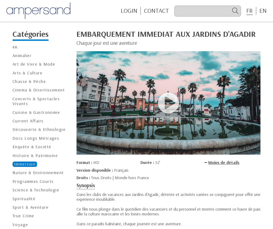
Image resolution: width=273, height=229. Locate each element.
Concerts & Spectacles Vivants (36, 101)
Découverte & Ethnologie (39, 129)
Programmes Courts (33, 181)
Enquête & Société (32, 146)
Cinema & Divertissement (39, 90)
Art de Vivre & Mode (34, 64)
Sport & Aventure (31, 207)
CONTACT (156, 10)
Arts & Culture (27, 72)
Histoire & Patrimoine (35, 155)
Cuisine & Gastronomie (36, 112)
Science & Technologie (36, 189)
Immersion (24, 164)
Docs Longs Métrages (36, 138)
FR (249, 10)
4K (15, 47)
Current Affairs (28, 120)
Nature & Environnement (38, 172)
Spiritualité (24, 198)
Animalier (22, 55)
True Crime (23, 215)
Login (129, 10)
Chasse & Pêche (29, 81)
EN (263, 10)
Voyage (20, 224)
